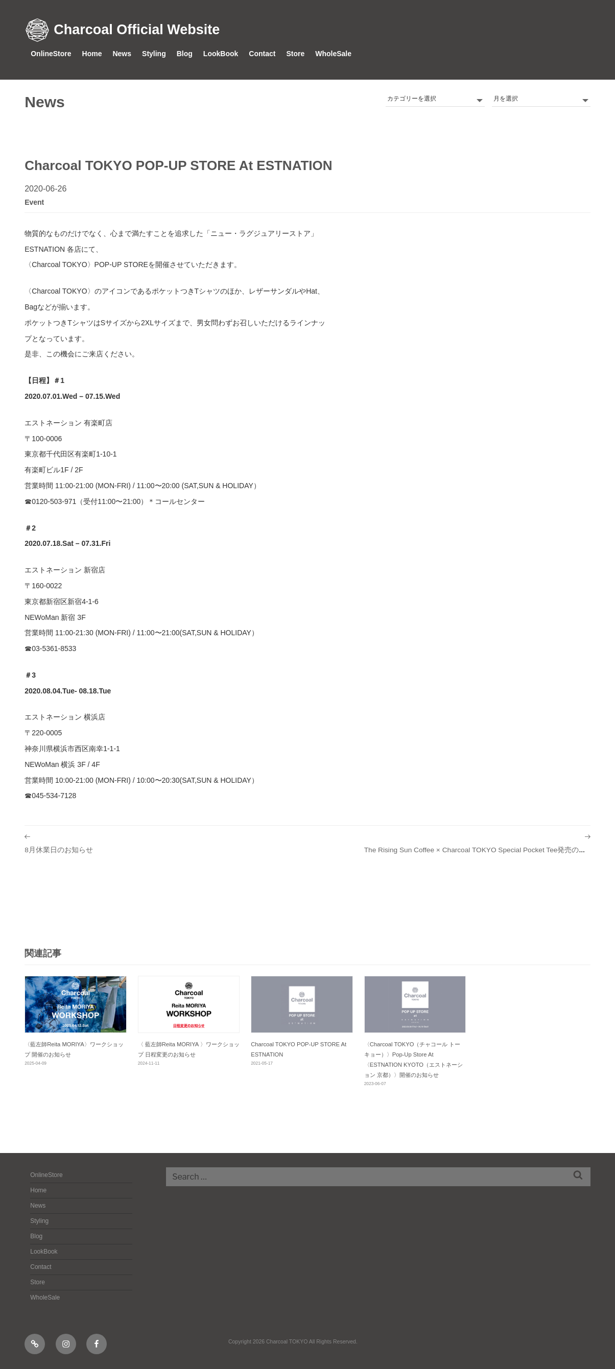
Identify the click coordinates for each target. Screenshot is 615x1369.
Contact (262, 54)
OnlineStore (51, 54)
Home (92, 54)
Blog (185, 54)
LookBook (220, 54)
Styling (154, 54)
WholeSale (333, 54)
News (121, 54)
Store (295, 54)
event (34, 202)
